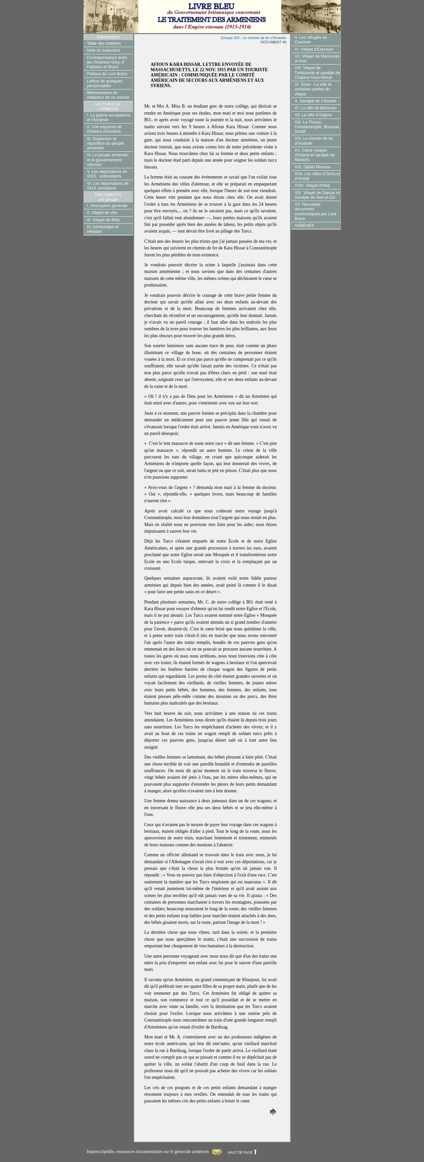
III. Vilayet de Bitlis (103, 220)
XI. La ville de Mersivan (316, 108)
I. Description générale (107, 205)
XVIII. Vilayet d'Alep (312, 185)
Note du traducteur (104, 50)
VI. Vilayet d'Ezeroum (314, 49)
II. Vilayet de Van (102, 212)
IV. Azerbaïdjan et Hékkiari (103, 229)
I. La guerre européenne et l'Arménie (109, 117)
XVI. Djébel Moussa (312, 167)
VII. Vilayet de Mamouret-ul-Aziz (318, 58)
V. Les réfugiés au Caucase (311, 39)
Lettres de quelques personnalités (105, 83)
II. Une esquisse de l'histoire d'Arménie (104, 129)
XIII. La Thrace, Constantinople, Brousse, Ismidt (317, 127)
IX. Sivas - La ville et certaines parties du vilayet (313, 89)
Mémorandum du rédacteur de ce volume (108, 95)
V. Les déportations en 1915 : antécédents (107, 174)
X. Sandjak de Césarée (316, 101)
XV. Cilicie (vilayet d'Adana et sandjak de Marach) (315, 155)
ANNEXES (304, 225)
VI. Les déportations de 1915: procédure (108, 185)
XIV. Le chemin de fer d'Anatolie (314, 140)
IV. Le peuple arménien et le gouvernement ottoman (108, 160)
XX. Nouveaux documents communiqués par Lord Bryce (315, 211)
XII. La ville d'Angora (313, 115)
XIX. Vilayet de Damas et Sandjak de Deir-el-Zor (317, 195)
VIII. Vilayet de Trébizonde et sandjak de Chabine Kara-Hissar (317, 73)
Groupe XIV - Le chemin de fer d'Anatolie (254, 38)
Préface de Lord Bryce (107, 74)
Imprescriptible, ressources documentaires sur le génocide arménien (148, 1151)
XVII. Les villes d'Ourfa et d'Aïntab (317, 176)
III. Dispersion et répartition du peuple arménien (105, 143)
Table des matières (104, 43)
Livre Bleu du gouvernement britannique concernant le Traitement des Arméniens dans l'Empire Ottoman (212, 16)
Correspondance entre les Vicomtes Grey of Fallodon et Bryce (107, 62)
